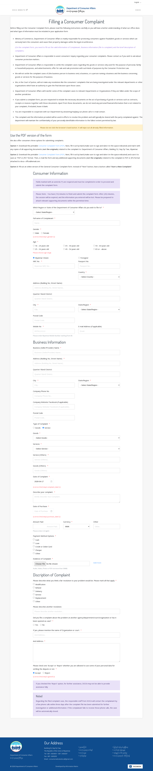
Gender (36, 230)
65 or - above (101, 250)
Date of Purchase (40, 508)
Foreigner (84, 258)
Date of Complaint (40, 478)
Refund (38, 590)
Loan (37, 545)
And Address (38, 643)
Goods (38, 429)
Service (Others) (40, 456)
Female (46, 234)
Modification (40, 586)
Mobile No (37, 327)
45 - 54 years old (72, 250)
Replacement (40, 600)
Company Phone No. (41, 392)
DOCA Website (20, 10)
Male (37, 234)
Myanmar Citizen (42, 258)
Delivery (38, 593)
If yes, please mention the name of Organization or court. (56, 632)
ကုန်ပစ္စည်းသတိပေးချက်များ (120, 753)
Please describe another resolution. (47, 609)
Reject (47, 675)
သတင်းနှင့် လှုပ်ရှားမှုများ (119, 750)
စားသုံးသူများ (82, 753)
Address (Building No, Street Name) (47, 284)
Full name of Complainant (43, 219)
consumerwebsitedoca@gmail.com (61, 759)
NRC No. (36, 262)
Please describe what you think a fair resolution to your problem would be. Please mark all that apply (74, 583)
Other (95, 524)
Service (48, 429)
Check (138, 10)
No (43, 627)
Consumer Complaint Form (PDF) (51, 146)
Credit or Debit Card (43, 548)
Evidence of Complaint (42, 561)
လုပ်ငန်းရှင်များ (82, 756)
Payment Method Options (43, 538)
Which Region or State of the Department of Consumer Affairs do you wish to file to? (68, 208)
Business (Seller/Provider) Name (46, 349)
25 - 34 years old (42, 250)
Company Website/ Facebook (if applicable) (50, 403)
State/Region (83, 306)
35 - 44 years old (72, 246)
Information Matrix (72, 766)
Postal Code (38, 317)
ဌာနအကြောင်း (83, 747)
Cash (37, 542)
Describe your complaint (43, 494)
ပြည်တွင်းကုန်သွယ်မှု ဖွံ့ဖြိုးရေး (121, 747)
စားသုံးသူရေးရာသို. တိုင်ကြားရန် (122, 756)
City (35, 306)
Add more (97, 565)
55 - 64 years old (102, 246)
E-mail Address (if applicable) (90, 327)
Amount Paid (38, 524)
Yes (36, 627)
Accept (38, 675)
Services (36, 445)
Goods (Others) (39, 467)
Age (34, 242)
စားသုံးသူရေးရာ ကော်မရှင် (86, 750)
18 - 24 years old (42, 246)
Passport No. (83, 262)
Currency (67, 524)
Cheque (38, 552)
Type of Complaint (40, 425)
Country (81, 273)
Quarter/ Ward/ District (42, 295)
